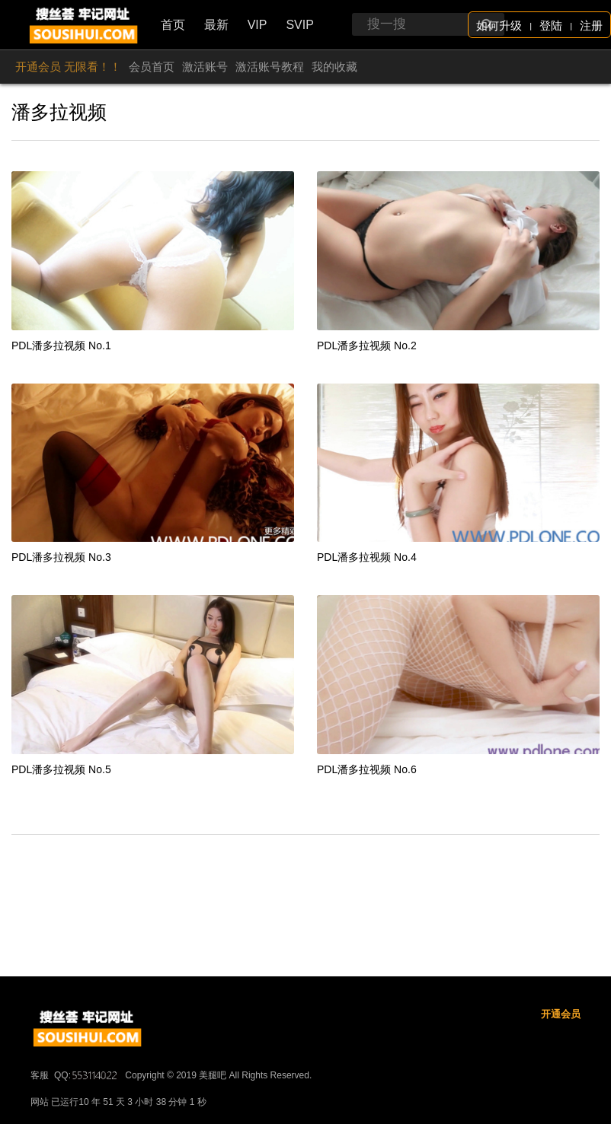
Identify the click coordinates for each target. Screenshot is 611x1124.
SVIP (299, 24)
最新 (216, 24)
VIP (257, 24)
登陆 (550, 25)
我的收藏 (334, 66)
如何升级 (499, 25)
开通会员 (561, 1059)
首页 (173, 24)
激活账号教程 (269, 66)
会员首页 (151, 66)
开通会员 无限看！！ (68, 66)
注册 (591, 25)
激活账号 (205, 66)
